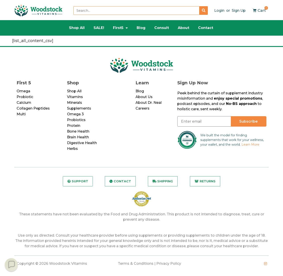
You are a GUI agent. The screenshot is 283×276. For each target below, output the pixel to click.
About (183, 28)
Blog (141, 28)
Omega (23, 91)
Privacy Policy (168, 263)
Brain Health (78, 137)
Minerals (74, 102)
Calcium (24, 102)
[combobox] (136, 10)
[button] (11, 264)
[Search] (203, 10)
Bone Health (78, 131)
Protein (73, 126)
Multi (21, 114)
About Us (144, 97)
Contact (205, 28)
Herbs (72, 149)
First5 (120, 28)
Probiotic (25, 97)
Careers (142, 108)
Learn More (250, 145)
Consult (161, 28)
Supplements (79, 108)
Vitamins (75, 97)
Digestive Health (82, 143)
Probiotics (76, 120)
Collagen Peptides (33, 108)
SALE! (99, 28)
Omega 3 (75, 114)
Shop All (77, 28)
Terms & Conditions (135, 263)
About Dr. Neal (149, 102)
